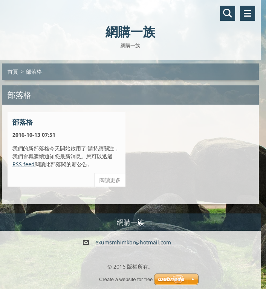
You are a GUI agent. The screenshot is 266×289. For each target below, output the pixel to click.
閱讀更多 (110, 180)
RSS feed (23, 164)
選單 (247, 13)
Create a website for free (126, 279)
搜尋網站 (227, 13)
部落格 (22, 122)
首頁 (13, 71)
